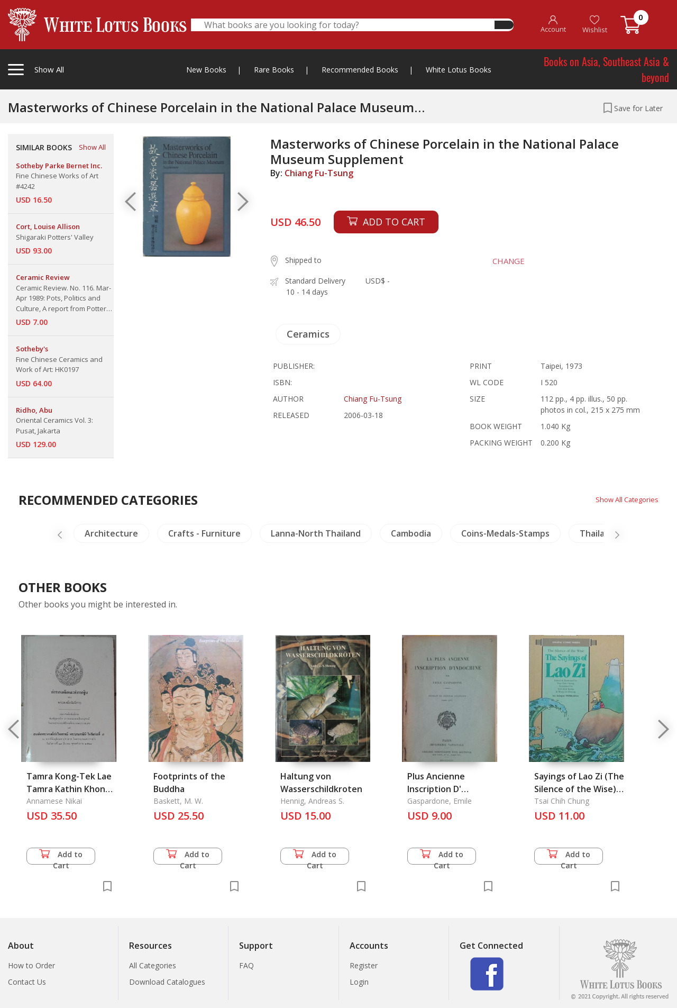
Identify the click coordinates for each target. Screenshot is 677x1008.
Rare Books (274, 70)
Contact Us (27, 982)
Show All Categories (624, 499)
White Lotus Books (458, 70)
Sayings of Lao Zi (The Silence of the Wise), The (579, 788)
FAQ (246, 965)
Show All (92, 147)
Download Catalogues (167, 982)
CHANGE (503, 261)
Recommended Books (360, 70)
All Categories (152, 965)
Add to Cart (61, 857)
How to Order (31, 965)
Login (359, 982)
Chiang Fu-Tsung (319, 173)
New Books (206, 70)
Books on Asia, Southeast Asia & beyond (606, 69)
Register (364, 965)
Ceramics (308, 334)
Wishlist (594, 24)
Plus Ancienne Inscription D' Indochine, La (436, 788)
